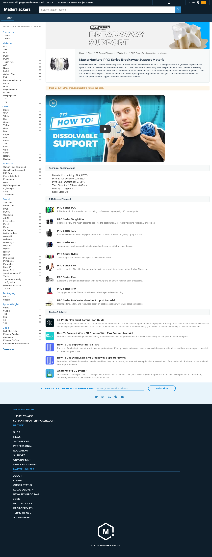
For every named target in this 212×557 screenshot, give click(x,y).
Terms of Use (22, 512)
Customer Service (66, 2)
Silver (5, 152)
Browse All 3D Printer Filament (21, 26)
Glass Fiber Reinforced (14, 170)
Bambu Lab (8, 205)
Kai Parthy (8, 230)
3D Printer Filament (104, 53)
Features (7, 163)
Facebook (90, 397)
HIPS (5, 86)
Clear (5, 146)
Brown (6, 140)
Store (90, 53)
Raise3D (7, 267)
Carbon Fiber (9, 74)
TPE (5, 102)
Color (5, 106)
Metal (6, 71)
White (6, 116)
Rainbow (7, 159)
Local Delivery (23, 489)
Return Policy (22, 503)
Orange (6, 122)
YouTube (122, 397)
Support (19, 455)
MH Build (7, 236)
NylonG (6, 248)
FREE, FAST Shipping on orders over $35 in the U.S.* (28, 2)
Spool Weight (10, 304)
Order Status (22, 485)
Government (21, 459)
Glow (5, 182)
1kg (5, 314)
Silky (5, 191)
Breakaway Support (12, 80)
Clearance (8, 337)
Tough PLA (8, 62)
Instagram (103, 397)
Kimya (6, 227)
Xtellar (6, 276)
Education (20, 450)
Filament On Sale (11, 340)
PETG (6, 56)
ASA (5, 65)
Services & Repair (24, 464)
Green (6, 128)
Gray (5, 113)
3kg (5, 317)
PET (5, 52)
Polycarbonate (10, 89)
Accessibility (22, 517)
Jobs (16, 498)
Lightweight (8, 188)
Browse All (8, 349)
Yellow (6, 125)
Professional (22, 446)
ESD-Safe (7, 173)
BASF (5, 209)
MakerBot (7, 239)
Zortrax (6, 288)
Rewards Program (26, 494)
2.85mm (7, 38)
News (17, 436)
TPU (5, 98)
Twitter (96, 397)
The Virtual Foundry (12, 279)
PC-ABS (7, 92)
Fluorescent (8, 179)
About (17, 475)
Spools (6, 300)
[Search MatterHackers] (178, 9)
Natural (6, 156)
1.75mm (7, 35)
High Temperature (11, 185)
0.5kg (5, 307)
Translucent (9, 194)
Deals (5, 327)
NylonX (6, 255)
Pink (5, 137)
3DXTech (7, 202)
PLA (5, 46)
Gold (5, 150)
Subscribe (162, 388)
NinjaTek (7, 245)
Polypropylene (9, 95)
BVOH (6, 83)
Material (7, 43)
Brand (6, 199)
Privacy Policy (23, 508)
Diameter (8, 32)
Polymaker (8, 264)
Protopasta (8, 261)
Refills (6, 296)
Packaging (9, 293)
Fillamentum (9, 221)
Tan (5, 143)
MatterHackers (10, 233)
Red (5, 119)
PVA (5, 77)
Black (6, 110)
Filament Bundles (11, 334)
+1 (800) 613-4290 (84, 2)
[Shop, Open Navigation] (7, 18)
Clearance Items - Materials (16, 343)
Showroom (21, 441)
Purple (6, 134)
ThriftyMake (9, 282)
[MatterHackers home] (106, 531)
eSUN (6, 218)
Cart (197, 2)
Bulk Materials (10, 331)
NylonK (6, 252)
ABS (5, 49)
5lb (4, 320)
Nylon (6, 68)
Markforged (8, 242)
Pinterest (116, 397)
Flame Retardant (11, 176)
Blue (5, 131)
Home (81, 53)
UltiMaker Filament (12, 285)
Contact (19, 480)
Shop (16, 432)
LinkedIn (109, 397)
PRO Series (121, 53)
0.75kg (6, 311)
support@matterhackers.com (33, 420)
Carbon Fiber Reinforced (14, 167)
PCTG (6, 59)
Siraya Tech (8, 270)
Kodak (6, 224)
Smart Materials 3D (12, 273)
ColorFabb (8, 215)
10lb (5, 323)
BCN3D (6, 212)
